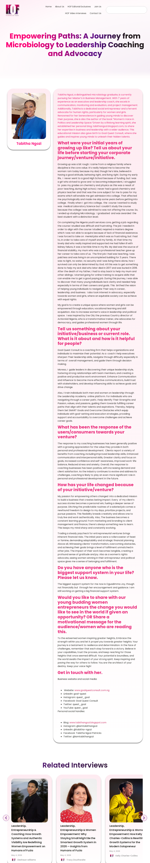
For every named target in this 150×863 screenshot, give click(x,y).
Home (49, 6)
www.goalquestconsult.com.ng (92, 690)
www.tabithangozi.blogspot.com (87, 722)
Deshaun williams (26, 859)
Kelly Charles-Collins (127, 855)
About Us (59, 6)
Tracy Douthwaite (75, 859)
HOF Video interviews (75, 13)
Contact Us (95, 13)
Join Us (97, 6)
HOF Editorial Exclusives (79, 6)
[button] (6, 818)
